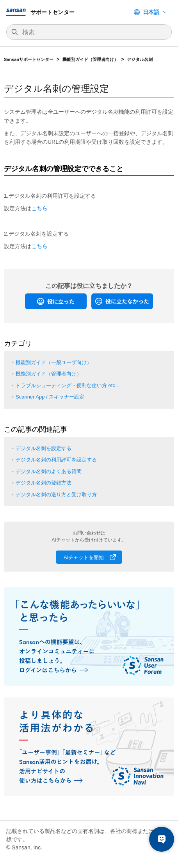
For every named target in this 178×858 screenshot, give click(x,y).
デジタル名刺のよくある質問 (49, 471)
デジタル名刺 (140, 59)
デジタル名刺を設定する (43, 448)
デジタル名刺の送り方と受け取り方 (56, 494)
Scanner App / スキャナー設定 (50, 397)
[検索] (93, 32)
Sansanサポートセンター (28, 59)
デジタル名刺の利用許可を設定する (56, 460)
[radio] (56, 301)
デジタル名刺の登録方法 (43, 483)
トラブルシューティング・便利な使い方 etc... (67, 385)
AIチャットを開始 (84, 557)
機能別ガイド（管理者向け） (90, 59)
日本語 (151, 12)
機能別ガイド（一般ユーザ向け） (54, 362)
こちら (39, 208)
